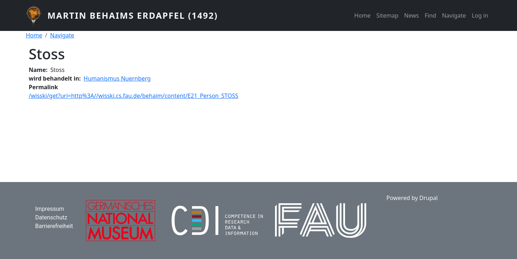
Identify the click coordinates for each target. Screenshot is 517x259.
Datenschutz (51, 217)
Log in (480, 15)
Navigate (454, 15)
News (411, 15)
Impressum (49, 208)
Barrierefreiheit (54, 226)
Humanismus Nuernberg (117, 78)
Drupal (428, 198)
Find (430, 15)
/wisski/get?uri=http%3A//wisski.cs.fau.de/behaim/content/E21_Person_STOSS (133, 96)
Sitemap (387, 15)
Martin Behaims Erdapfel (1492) (132, 15)
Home (362, 15)
